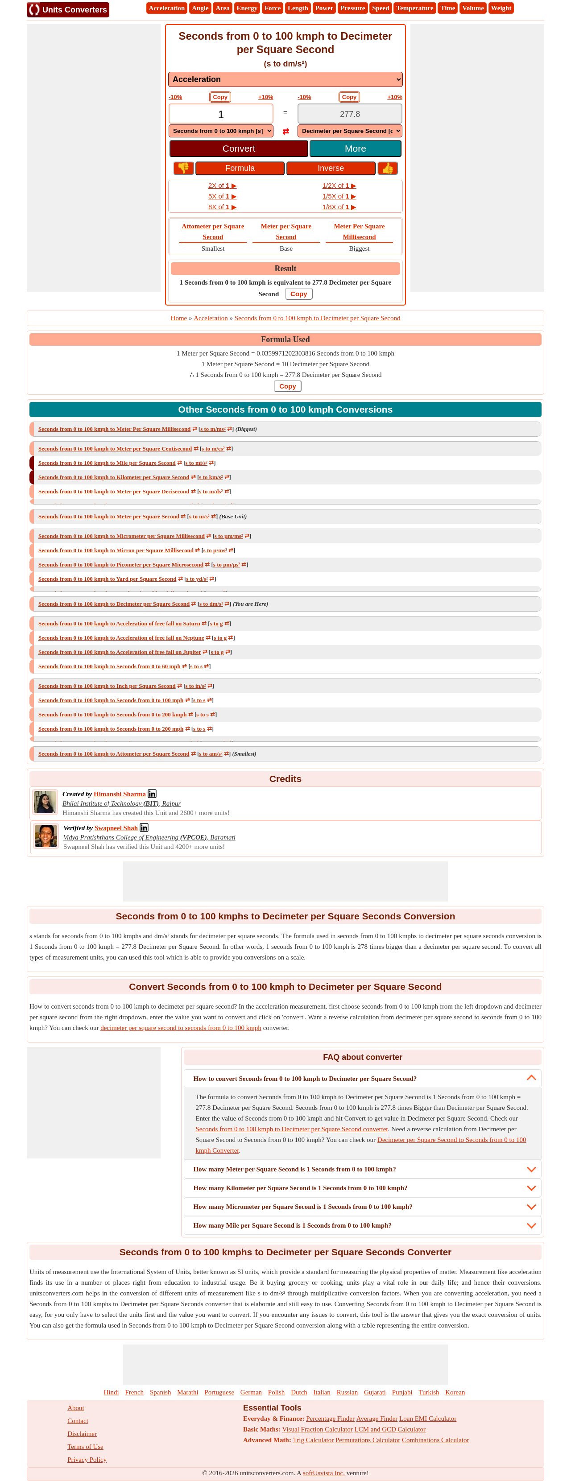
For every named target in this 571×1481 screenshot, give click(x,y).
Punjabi (402, 1392)
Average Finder (377, 1418)
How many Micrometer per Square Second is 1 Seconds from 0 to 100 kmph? (303, 1206)
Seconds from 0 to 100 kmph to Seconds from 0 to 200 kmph (112, 714)
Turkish (428, 1392)
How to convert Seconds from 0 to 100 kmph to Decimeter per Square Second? (305, 1078)
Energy (247, 8)
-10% (175, 97)
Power (324, 8)
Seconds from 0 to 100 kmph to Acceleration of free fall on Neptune (121, 637)
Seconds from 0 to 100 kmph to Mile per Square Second (107, 462)
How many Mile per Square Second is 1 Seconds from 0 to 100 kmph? (292, 1225)
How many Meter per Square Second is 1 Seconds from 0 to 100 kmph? (294, 1169)
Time (447, 8)
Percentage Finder (330, 1418)
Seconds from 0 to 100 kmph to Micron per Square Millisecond (116, 550)
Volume (473, 8)
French (134, 1392)
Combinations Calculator (435, 1440)
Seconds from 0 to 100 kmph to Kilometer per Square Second (114, 477)
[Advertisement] (94, 158)
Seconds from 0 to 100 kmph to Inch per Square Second (107, 686)
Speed (380, 8)
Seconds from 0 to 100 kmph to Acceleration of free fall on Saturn (119, 623)
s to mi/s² (196, 462)
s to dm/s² (211, 603)
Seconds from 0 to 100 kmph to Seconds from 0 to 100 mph (110, 700)
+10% (265, 97)
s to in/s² (196, 686)
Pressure (352, 8)
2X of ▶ (222, 185)
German (251, 1392)
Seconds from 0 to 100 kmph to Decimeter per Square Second (114, 603)
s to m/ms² (213, 429)
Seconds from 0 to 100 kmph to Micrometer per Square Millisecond (121, 536)
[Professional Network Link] (120, 794)
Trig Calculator (313, 1440)
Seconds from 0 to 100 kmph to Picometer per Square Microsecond (120, 564)
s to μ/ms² (215, 550)
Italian (322, 1392)
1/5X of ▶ (339, 196)
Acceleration (167, 8)
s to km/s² (211, 477)
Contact (77, 1420)
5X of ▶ (222, 196)
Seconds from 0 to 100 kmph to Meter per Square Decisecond (113, 491)
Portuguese (219, 1392)
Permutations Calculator (367, 1440)
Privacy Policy (87, 1459)
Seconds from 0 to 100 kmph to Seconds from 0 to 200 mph (110, 728)
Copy (220, 97)
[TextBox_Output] (350, 114)
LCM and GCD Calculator (390, 1429)
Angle (200, 8)
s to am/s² (210, 753)
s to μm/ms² (229, 536)
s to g (216, 623)
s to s (196, 666)
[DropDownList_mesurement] (285, 79)
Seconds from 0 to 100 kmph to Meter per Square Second (108, 516)
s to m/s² (199, 516)
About (75, 1407)
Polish (276, 1392)
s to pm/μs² (226, 564)
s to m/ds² (211, 491)
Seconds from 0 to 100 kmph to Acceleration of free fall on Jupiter (119, 652)
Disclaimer (82, 1433)
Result (286, 268)
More (355, 148)
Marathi (187, 1392)
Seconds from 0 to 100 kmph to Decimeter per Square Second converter (291, 1129)
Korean (455, 1392)
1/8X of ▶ (339, 207)
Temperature (414, 8)
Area (222, 8)
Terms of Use (85, 1446)
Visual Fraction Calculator (317, 1429)
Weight (501, 8)
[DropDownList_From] (221, 130)
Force (273, 8)
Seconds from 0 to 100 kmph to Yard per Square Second (107, 578)
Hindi (111, 1392)
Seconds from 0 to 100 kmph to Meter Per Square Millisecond (114, 429)
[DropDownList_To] (350, 130)
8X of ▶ (222, 207)
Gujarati (375, 1392)
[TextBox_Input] (221, 114)
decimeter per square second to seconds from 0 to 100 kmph (180, 1027)
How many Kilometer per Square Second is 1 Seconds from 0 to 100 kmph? (300, 1187)
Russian (347, 1392)
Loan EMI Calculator (427, 1418)
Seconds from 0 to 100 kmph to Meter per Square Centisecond (115, 448)
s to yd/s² (197, 578)
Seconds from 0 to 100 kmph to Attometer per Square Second (113, 753)
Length (298, 8)
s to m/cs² (213, 448)
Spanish (160, 1392)
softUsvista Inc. (324, 1473)
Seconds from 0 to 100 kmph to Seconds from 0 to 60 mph (109, 666)
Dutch (299, 1392)
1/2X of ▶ (339, 185)
